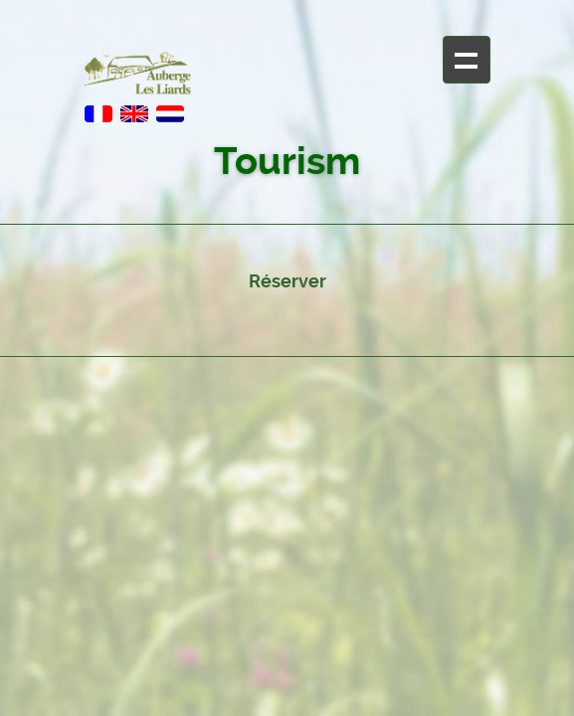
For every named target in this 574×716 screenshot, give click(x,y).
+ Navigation (466, 60)
